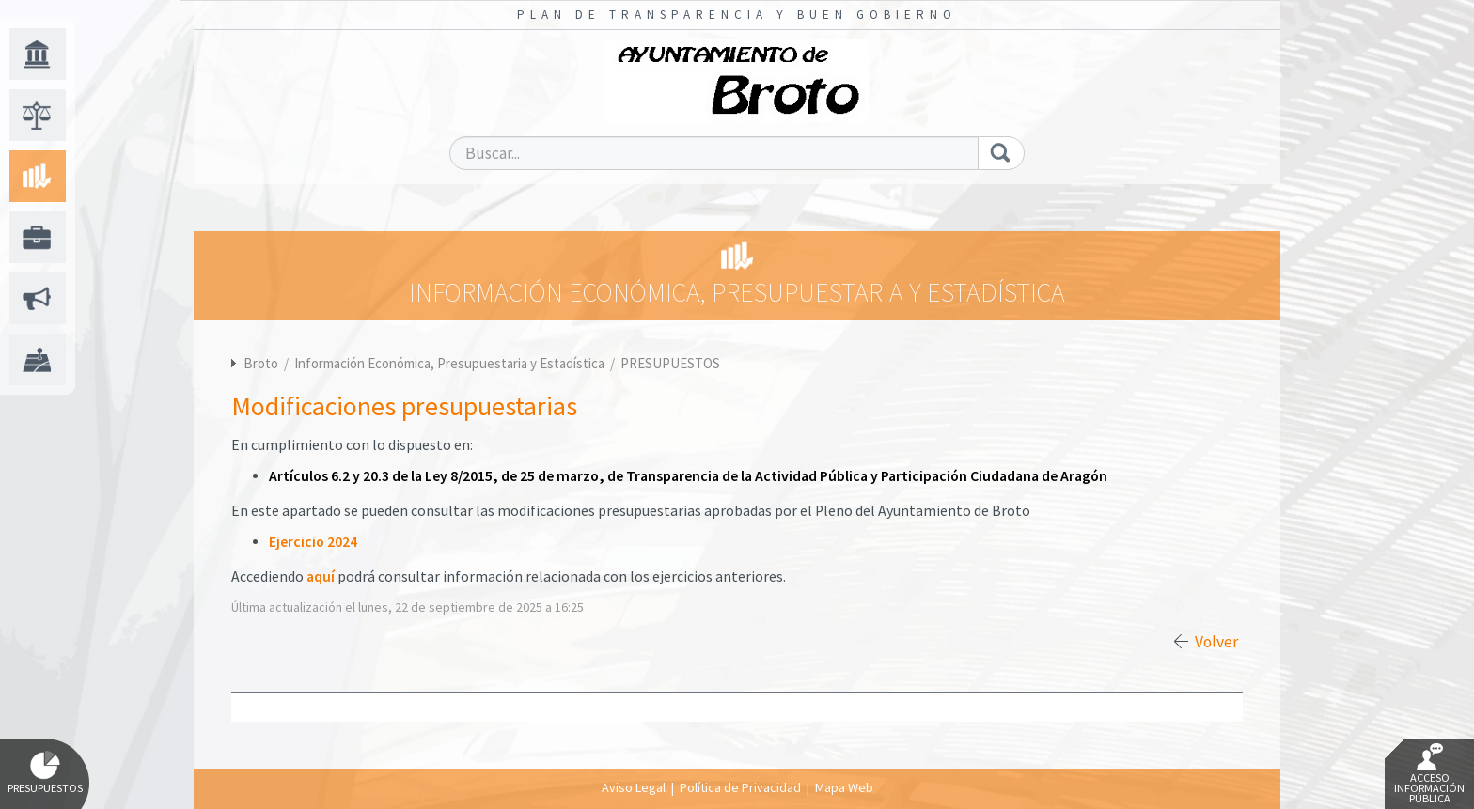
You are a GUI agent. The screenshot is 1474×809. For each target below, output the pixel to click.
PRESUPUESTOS (670, 363)
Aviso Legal (634, 787)
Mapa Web (844, 787)
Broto (260, 363)
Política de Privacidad (740, 787)
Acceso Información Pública (1429, 774)
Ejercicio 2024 (313, 542)
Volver (1216, 641)
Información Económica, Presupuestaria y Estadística (450, 363)
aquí (320, 576)
